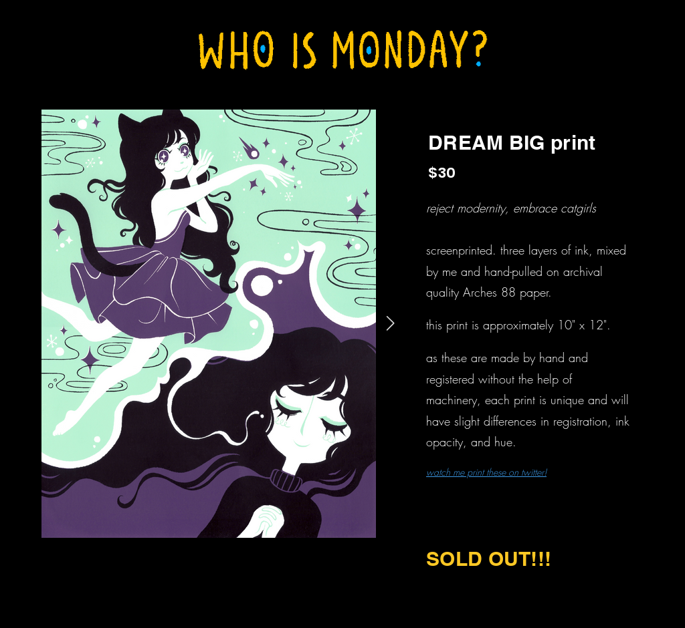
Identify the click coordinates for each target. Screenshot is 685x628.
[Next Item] (390, 324)
